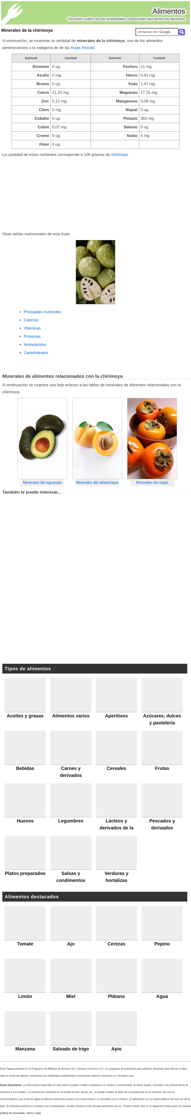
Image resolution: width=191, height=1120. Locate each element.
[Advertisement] (95, 193)
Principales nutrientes (42, 312)
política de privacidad (12, 1113)
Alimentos (169, 11)
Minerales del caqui (152, 483)
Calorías (31, 320)
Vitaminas (32, 328)
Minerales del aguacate (42, 483)
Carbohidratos (36, 353)
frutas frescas (82, 48)
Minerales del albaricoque (97, 483)
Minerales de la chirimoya (27, 30)
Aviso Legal (34, 1113)
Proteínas (32, 336)
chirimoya (119, 154)
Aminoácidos (35, 344)
